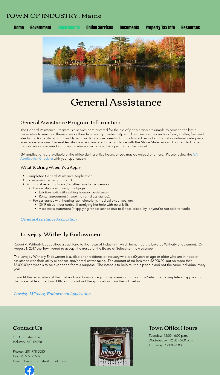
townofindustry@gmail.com (45, 361)
